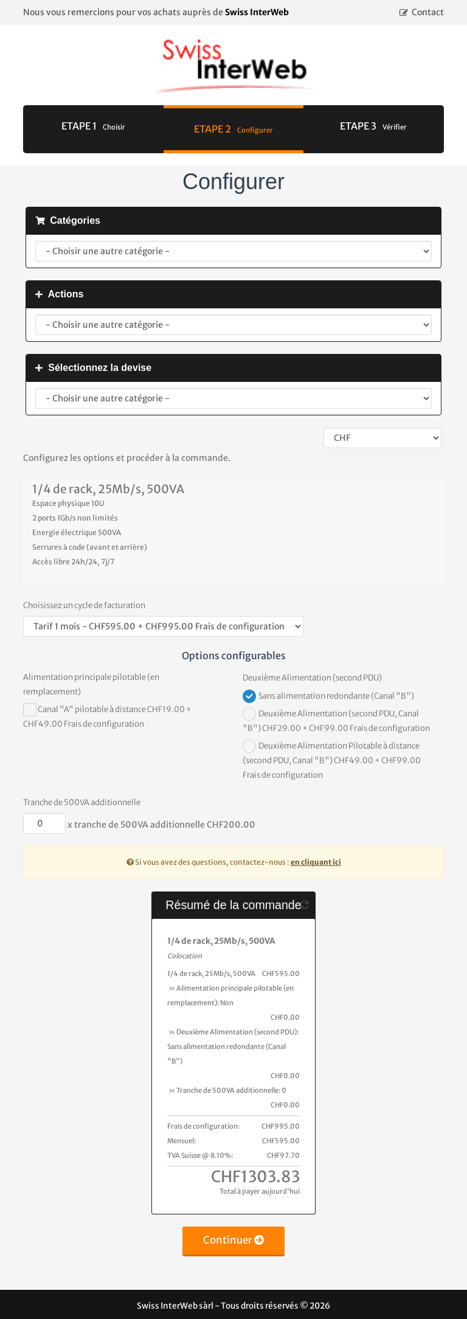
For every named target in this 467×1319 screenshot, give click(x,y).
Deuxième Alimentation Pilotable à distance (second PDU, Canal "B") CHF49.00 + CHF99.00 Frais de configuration (332, 759)
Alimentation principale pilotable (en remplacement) (91, 684)
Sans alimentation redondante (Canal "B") (328, 696)
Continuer (234, 1240)
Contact (428, 12)
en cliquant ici (316, 862)
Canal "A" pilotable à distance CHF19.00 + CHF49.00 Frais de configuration (107, 716)
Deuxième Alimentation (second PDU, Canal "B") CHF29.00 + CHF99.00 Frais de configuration (336, 720)
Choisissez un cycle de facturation (84, 605)
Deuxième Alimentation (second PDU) (312, 678)
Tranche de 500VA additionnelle (81, 802)
